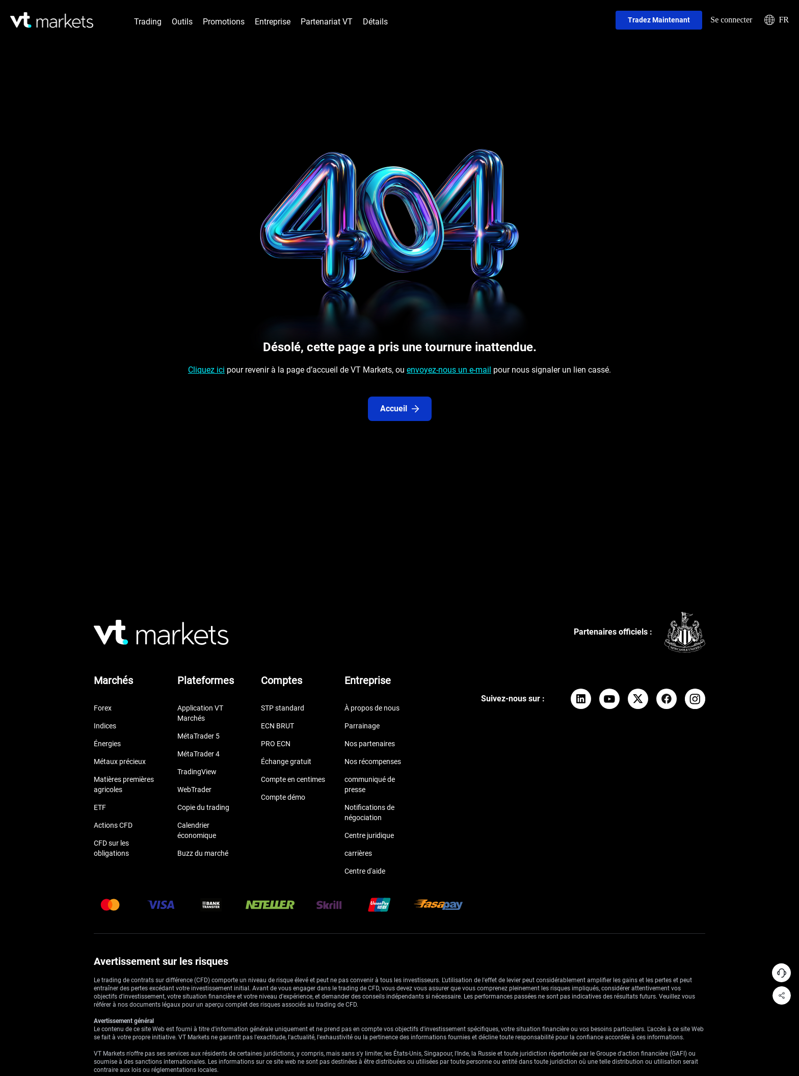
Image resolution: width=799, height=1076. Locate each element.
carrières (358, 853)
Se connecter (731, 19)
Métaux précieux (120, 761)
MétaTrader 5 (198, 736)
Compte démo (283, 797)
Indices (105, 726)
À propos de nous (372, 708)
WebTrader (194, 789)
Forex (103, 708)
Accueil (399, 408)
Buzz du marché (202, 853)
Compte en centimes (293, 779)
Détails (375, 22)
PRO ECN (275, 744)
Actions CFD (113, 825)
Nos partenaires (369, 744)
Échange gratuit (286, 761)
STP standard (282, 708)
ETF (100, 807)
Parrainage (362, 726)
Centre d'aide (364, 871)
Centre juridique (369, 835)
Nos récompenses (372, 761)
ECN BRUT (277, 726)
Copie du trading (203, 807)
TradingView (197, 772)
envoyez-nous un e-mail (449, 370)
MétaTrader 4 (198, 754)
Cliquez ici (206, 370)
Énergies (107, 744)
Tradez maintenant (659, 20)
